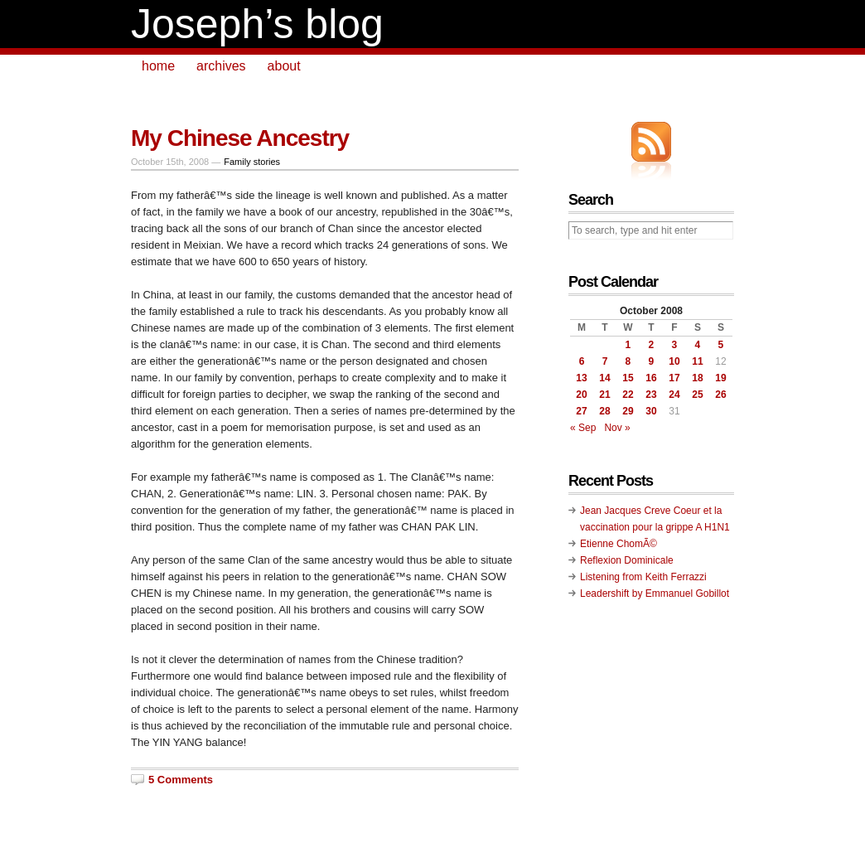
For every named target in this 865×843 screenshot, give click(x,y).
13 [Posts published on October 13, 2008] (581, 378)
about (284, 66)
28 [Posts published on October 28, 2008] (604, 411)
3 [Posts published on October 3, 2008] (675, 345)
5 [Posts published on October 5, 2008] (721, 345)
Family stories (252, 162)
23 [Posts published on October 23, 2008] (650, 394)
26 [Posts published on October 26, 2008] (720, 394)
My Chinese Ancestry (240, 138)
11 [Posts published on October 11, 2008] (697, 361)
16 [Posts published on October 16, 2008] (650, 378)
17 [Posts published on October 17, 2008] (674, 378)
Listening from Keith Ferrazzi (643, 577)
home (158, 66)
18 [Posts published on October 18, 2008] (697, 378)
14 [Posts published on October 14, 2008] (604, 378)
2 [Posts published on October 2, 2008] (652, 345)
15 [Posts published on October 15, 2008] (627, 378)
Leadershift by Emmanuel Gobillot (654, 593)
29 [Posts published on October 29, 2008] (627, 411)
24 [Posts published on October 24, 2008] (674, 394)
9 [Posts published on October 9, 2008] (652, 361)
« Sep (583, 428)
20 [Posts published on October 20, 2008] (581, 394)
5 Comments (180, 779)
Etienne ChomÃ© (618, 544)
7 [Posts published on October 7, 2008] (605, 361)
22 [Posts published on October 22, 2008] (627, 394)
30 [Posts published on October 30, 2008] (650, 411)
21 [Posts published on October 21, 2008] (604, 394)
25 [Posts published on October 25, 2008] (697, 394)
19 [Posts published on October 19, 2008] (720, 378)
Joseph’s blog (257, 24)
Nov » (617, 428)
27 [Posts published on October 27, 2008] (581, 411)
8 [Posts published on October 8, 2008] (628, 361)
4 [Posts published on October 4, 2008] (698, 345)
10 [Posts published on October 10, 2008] (674, 361)
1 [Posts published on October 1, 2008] (628, 345)
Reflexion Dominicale (627, 560)
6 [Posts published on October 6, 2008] (582, 361)
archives (221, 66)
